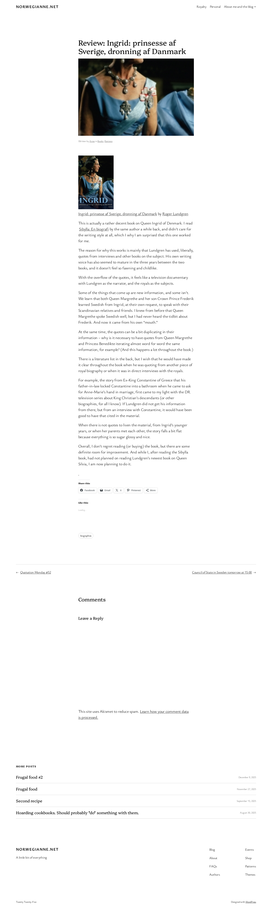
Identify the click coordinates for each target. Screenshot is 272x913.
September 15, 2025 (246, 801)
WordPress (250, 901)
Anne (92, 141)
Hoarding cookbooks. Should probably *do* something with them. (77, 812)
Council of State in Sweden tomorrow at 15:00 (222, 572)
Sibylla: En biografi (94, 228)
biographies (86, 535)
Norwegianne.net (37, 6)
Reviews (108, 141)
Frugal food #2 (29, 777)
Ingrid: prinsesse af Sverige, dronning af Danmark (117, 213)
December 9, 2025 (247, 777)
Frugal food (26, 789)
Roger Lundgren (175, 213)
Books (100, 141)
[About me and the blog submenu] (255, 7)
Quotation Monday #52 (35, 572)
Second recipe (29, 801)
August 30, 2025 (248, 812)
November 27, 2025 (246, 789)
